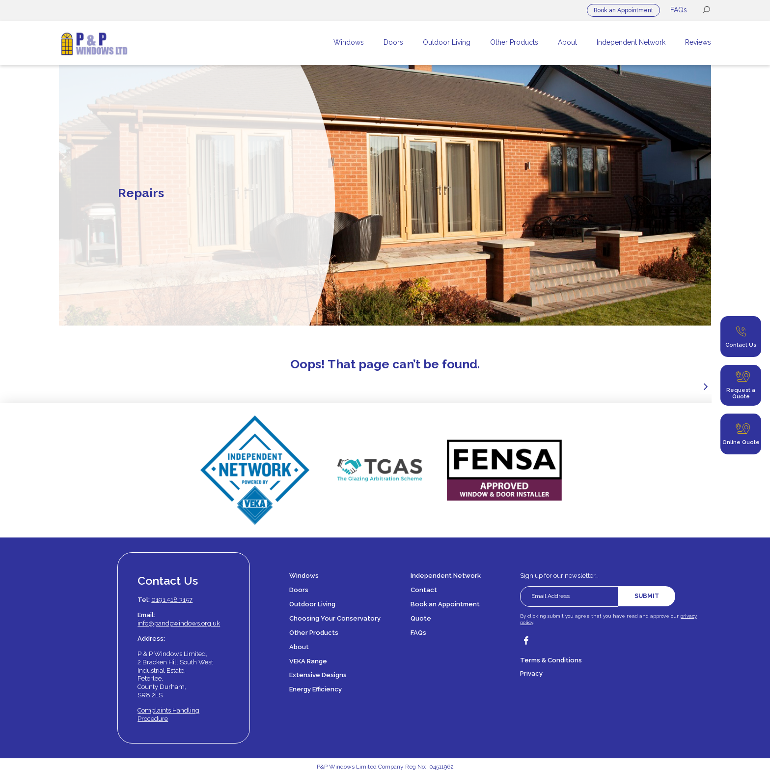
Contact (424, 590)
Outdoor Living (312, 604)
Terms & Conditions (551, 660)
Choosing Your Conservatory (335, 618)
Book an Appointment (623, 10)
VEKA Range (308, 661)
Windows (304, 575)
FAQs (678, 10)
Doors (298, 590)
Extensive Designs (318, 675)
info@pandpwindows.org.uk (179, 623)
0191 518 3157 (171, 599)
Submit (646, 596)
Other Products (313, 632)
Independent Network (446, 575)
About (299, 647)
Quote (421, 618)
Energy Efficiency (315, 689)
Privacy (531, 673)
